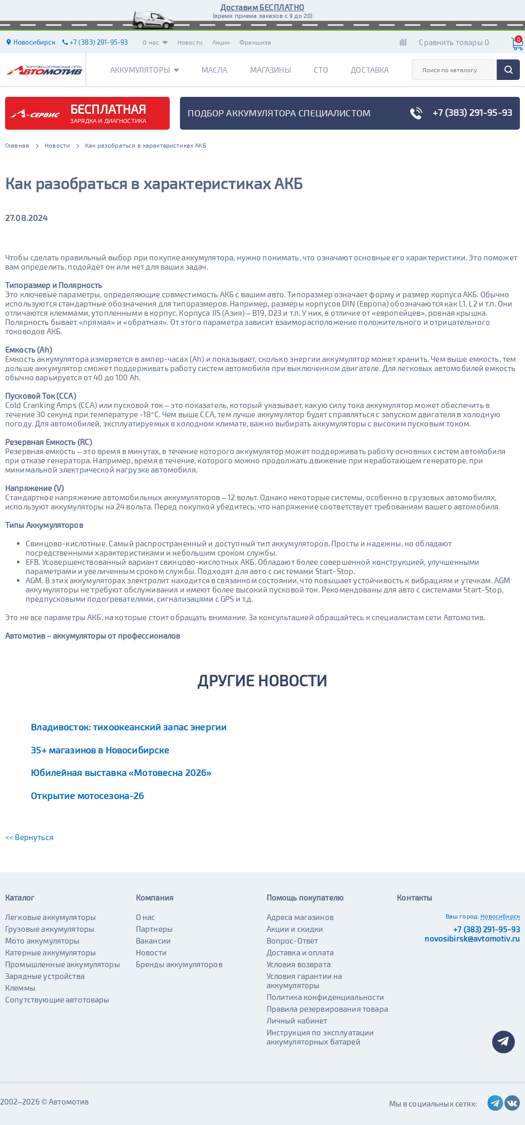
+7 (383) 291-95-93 (486, 929)
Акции (221, 42)
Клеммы (20, 987)
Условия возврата (299, 964)
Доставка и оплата (300, 952)
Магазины (270, 69)
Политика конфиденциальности (326, 996)
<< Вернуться (29, 837)
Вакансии (153, 940)
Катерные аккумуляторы (50, 952)
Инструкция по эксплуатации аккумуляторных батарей (320, 1037)
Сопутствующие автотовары (57, 999)
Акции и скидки (295, 928)
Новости (190, 42)
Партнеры (154, 928)
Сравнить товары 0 (454, 42)
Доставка (370, 69)
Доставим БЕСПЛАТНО (262, 7)
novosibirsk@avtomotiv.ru (472, 938)
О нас (155, 42)
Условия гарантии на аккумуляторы (304, 980)
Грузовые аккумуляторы (49, 928)
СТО (321, 69)
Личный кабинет (297, 1020)
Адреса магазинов (300, 917)
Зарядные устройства (45, 975)
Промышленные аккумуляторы (62, 964)
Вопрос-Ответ (292, 940)
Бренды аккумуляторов (179, 964)
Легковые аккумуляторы (50, 917)
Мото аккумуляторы (42, 940)
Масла (214, 69)
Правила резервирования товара (327, 1008)
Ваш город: (462, 915)
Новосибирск (500, 915)
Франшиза (255, 42)
